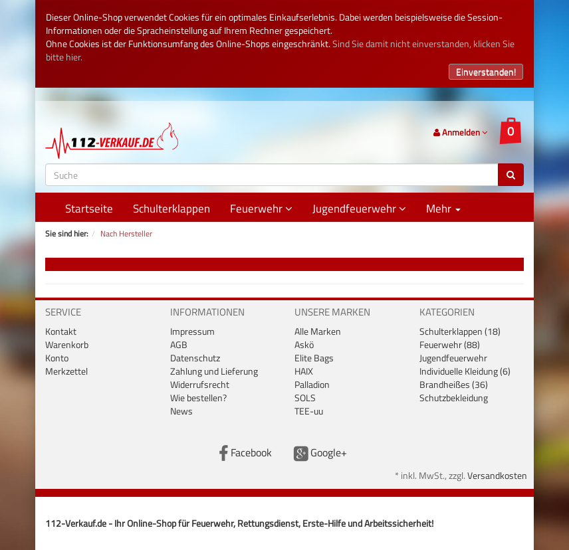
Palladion (312, 384)
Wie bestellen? (198, 398)
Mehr (443, 208)
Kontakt (60, 331)
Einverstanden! (486, 71)
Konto (56, 358)
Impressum (192, 331)
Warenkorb (66, 344)
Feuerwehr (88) (449, 344)
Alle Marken (317, 331)
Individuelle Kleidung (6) (465, 371)
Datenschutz (195, 358)
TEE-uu (308, 411)
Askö (304, 344)
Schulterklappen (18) (460, 331)
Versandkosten (497, 475)
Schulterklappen (171, 208)
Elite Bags (314, 358)
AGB (178, 344)
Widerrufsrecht (199, 384)
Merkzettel (66, 371)
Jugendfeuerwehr (359, 208)
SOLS (305, 398)
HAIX (303, 371)
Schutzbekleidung (453, 398)
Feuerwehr (261, 208)
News (181, 411)
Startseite (89, 208)
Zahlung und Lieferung (214, 371)
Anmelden (460, 132)
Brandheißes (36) (453, 384)
